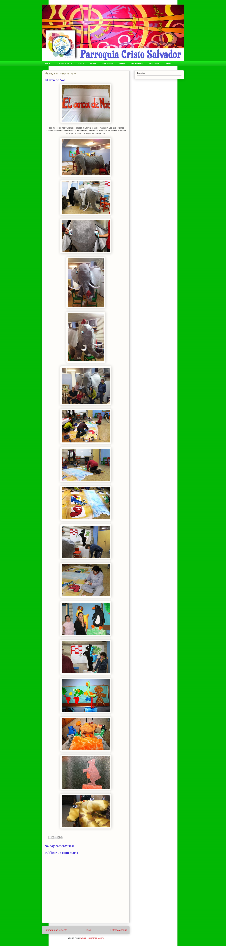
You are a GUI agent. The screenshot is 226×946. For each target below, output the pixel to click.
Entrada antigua (118, 930)
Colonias (168, 63)
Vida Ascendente (137, 63)
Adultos (122, 63)
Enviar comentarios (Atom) (92, 938)
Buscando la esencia (64, 63)
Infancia (81, 63)
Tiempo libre (154, 63)
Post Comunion (107, 63)
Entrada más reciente (56, 930)
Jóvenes (93, 63)
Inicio (88, 930)
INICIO (48, 63)
